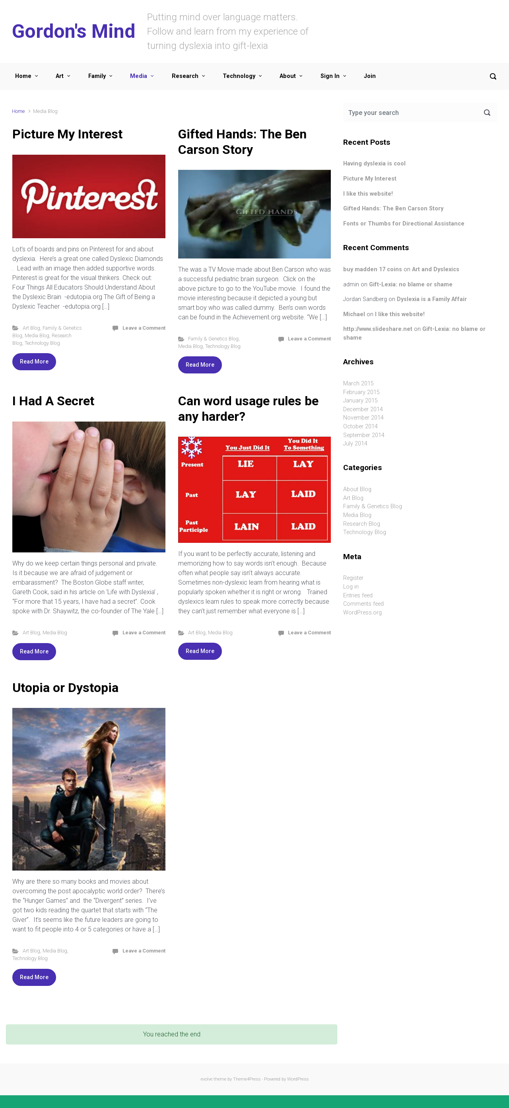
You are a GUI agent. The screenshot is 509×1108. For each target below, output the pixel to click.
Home (23, 76)
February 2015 (361, 392)
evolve (206, 1079)
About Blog (357, 489)
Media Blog (37, 335)
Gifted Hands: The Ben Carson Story (242, 141)
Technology (239, 76)
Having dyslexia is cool (374, 163)
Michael (354, 314)
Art (60, 76)
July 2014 (355, 443)
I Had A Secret (53, 400)
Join (370, 76)
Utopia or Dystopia (65, 687)
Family (97, 76)
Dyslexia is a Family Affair (432, 299)
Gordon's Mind (73, 31)
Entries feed (358, 595)
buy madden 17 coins (372, 269)
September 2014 (364, 435)
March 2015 (358, 383)
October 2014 (360, 426)
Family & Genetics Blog (213, 339)
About (288, 76)
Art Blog (31, 328)
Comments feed (363, 604)
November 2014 (363, 417)
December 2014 (363, 409)
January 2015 (360, 400)
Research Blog (361, 524)
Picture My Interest (67, 134)
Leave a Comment (143, 328)
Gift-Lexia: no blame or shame (411, 284)
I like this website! (368, 193)
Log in (351, 586)
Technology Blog (42, 343)
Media (138, 76)
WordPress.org (362, 612)
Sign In (330, 76)
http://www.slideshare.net (377, 329)
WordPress (298, 1079)
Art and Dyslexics (435, 269)
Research (185, 76)
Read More (34, 361)
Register (353, 578)
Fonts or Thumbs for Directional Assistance (403, 223)
